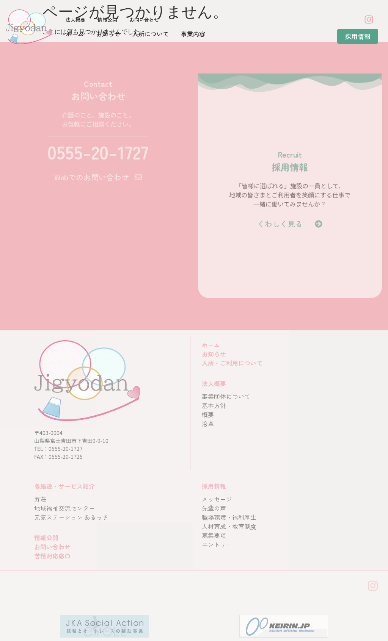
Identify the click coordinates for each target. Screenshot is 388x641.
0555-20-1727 (98, 151)
